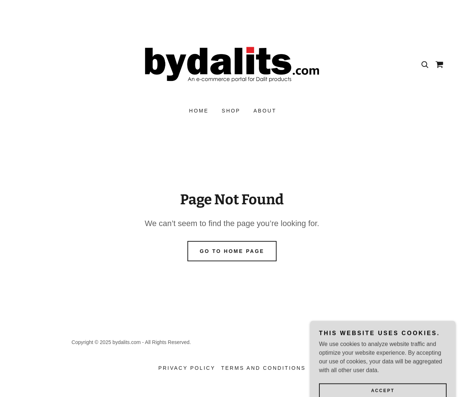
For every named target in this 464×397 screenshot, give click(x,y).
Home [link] (199, 111)
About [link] (264, 111)
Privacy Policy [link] (186, 368)
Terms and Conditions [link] (263, 368)
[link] (232, 64)
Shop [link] (231, 111)
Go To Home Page (232, 251)
